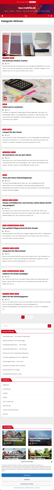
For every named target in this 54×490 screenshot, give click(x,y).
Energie (5, 393)
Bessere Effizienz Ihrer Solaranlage (14, 340)
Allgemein (5, 200)
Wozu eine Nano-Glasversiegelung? (17, 178)
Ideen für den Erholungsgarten (15, 297)
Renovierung (7, 405)
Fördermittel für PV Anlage (11, 370)
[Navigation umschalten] (26, 16)
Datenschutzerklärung (19, 487)
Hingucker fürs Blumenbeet (14, 251)
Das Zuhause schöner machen (15, 61)
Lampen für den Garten (12, 132)
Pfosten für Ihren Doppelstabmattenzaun (16, 353)
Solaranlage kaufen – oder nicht (13, 361)
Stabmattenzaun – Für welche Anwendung (16, 336)
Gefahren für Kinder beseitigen (15, 274)
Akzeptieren (27, 475)
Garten (4, 129)
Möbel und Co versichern (12, 107)
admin (7, 63)
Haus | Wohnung (6, 152)
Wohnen (5, 104)
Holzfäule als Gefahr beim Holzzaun (14, 365)
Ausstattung (6, 248)
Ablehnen (27, 479)
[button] (51, 461)
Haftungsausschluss (29, 487)
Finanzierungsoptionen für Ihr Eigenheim (15, 357)
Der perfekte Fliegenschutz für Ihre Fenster (20, 228)
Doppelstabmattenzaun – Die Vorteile (14, 345)
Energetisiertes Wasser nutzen (12, 374)
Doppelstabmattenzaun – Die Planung (15, 349)
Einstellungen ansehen (27, 484)
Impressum (37, 487)
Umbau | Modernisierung (13, 225)
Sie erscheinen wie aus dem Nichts (16, 155)
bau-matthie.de (27, 7)
